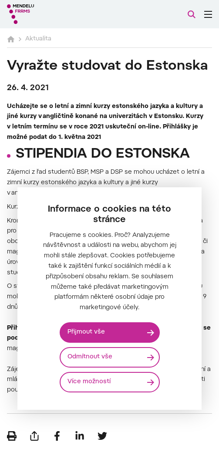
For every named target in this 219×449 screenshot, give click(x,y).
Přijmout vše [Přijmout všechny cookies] (86, 332)
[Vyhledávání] (191, 14)
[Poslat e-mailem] (34, 436)
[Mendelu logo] (50, 14)
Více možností (89, 382)
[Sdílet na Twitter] (102, 436)
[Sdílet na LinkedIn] (79, 436)
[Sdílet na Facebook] (57, 436)
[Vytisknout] (12, 436)
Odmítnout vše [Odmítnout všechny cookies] (89, 357)
